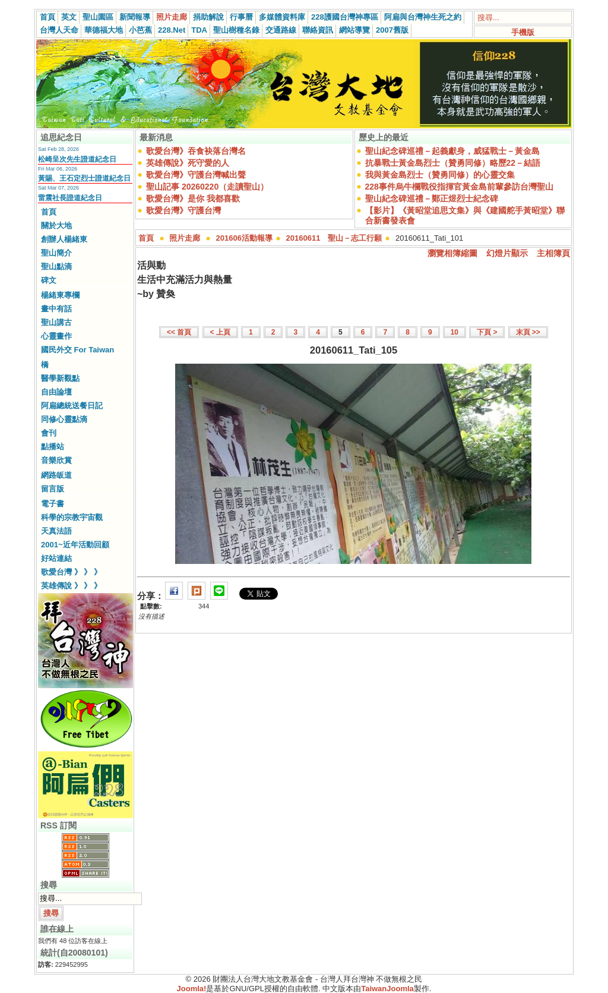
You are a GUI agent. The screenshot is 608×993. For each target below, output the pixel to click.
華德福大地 (103, 30)
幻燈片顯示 (507, 253)
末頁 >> (528, 332)
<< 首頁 (179, 332)
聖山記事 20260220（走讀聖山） (207, 186)
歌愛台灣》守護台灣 (183, 210)
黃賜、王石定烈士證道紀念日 (84, 178)
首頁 (47, 16)
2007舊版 (392, 30)
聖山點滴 (56, 266)
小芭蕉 (140, 30)
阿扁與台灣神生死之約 (422, 16)
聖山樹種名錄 (236, 30)
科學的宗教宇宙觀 (72, 517)
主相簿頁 (553, 253)
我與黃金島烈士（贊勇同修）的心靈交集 (440, 174)
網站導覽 (354, 30)
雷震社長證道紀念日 (70, 198)
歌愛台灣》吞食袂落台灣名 (196, 151)
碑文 (48, 280)
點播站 (52, 446)
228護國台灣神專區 (344, 16)
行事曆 (241, 16)
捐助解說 (208, 16)
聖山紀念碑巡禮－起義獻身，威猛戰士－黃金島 (452, 151)
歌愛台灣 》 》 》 (71, 572)
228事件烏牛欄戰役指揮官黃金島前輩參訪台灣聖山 (459, 186)
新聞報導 (134, 16)
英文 (69, 16)
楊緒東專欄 (60, 295)
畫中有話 (56, 308)
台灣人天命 (59, 30)
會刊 (48, 432)
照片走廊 (171, 16)
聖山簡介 (56, 252)
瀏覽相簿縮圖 (452, 253)
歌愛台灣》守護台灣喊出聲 (196, 174)
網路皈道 (56, 475)
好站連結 (56, 558)
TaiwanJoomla (387, 988)
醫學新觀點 (60, 378)
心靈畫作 (56, 336)
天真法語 (56, 531)
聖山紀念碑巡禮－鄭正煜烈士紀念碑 (431, 198)
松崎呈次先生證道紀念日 (77, 159)
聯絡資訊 (317, 30)
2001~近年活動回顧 (75, 544)
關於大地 (56, 225)
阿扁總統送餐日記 (72, 405)
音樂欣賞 (56, 460)
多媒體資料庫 (282, 16)
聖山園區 (98, 16)
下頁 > (487, 332)
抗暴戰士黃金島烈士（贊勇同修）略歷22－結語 (453, 163)
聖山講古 (56, 322)
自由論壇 (56, 391)
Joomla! (192, 988)
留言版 (52, 488)
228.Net (171, 30)
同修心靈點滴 (64, 419)
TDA (199, 30)
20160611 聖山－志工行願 (334, 238)
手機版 (522, 32)
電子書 (52, 503)
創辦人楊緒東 (64, 239)
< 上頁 (220, 332)
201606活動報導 (244, 238)
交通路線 (280, 30)
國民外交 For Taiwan (77, 349)
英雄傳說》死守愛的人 (187, 163)
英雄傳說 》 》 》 (71, 585)
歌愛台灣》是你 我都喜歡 (193, 198)
